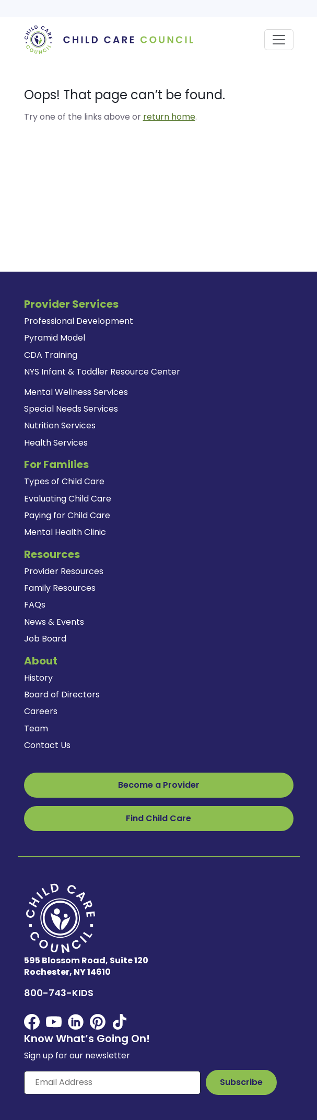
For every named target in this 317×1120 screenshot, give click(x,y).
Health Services (56, 443)
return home (169, 117)
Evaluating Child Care (67, 499)
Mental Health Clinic (65, 532)
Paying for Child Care (67, 515)
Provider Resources (63, 571)
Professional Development (78, 321)
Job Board (45, 639)
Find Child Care (158, 818)
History (38, 678)
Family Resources (60, 588)
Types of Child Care (64, 481)
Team (36, 728)
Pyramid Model (54, 338)
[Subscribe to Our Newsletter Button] (241, 1082)
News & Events (54, 622)
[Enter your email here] (112, 1082)
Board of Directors (62, 695)
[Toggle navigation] (278, 39)
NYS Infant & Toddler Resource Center (102, 372)
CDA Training (50, 355)
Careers (40, 711)
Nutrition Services (60, 425)
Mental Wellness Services (76, 392)
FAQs (34, 605)
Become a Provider (158, 785)
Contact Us (47, 745)
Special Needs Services (71, 409)
